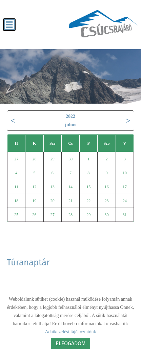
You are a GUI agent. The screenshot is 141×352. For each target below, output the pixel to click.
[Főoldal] (103, 23)
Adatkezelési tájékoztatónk (70, 331)
